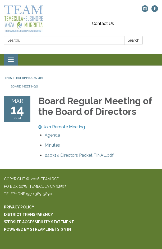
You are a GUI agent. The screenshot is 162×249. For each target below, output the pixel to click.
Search (133, 40)
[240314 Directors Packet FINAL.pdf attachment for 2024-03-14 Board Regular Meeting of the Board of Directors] (79, 155)
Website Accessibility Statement (39, 222)
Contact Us (103, 23)
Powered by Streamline (29, 229)
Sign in (64, 229)
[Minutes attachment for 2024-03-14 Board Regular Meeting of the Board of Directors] (52, 145)
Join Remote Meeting (61, 126)
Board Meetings (24, 86)
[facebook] (154, 10)
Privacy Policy (19, 207)
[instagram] (145, 10)
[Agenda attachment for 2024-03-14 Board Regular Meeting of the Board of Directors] (52, 135)
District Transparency (28, 214)
